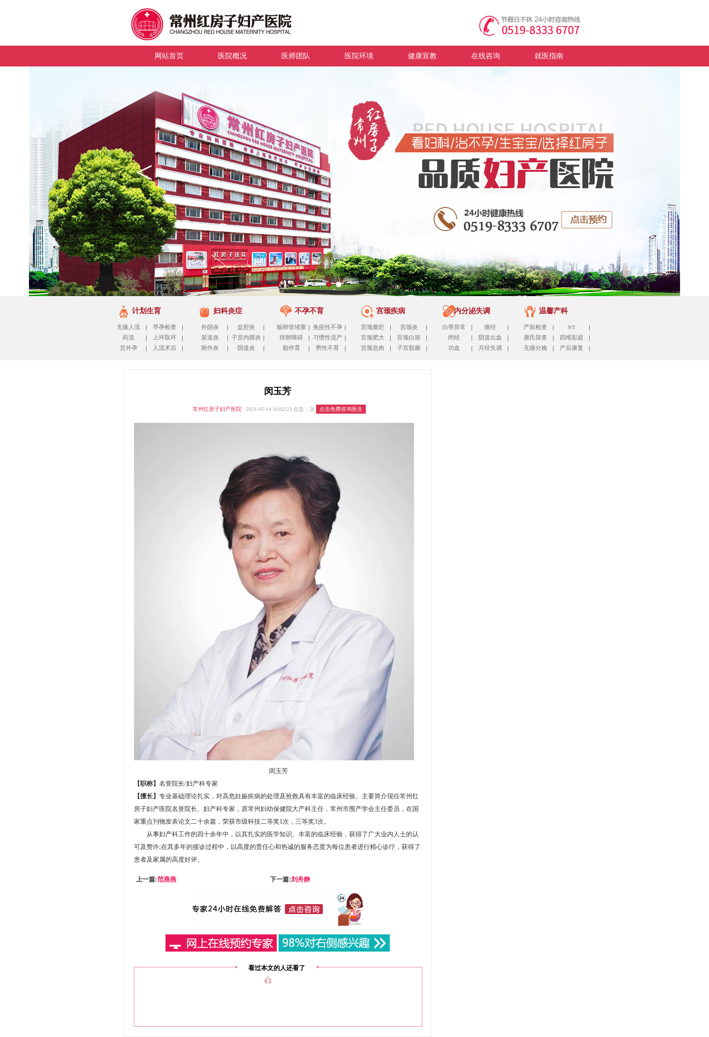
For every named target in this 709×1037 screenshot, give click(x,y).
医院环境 (359, 56)
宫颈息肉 (372, 347)
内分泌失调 (472, 311)
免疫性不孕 (327, 327)
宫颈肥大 (372, 337)
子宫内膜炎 (246, 337)
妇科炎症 (227, 311)
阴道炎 (246, 347)
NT (571, 327)
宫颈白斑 (409, 337)
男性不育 (327, 347)
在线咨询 (485, 56)
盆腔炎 (246, 327)
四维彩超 (571, 337)
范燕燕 (166, 879)
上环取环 (164, 337)
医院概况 (232, 56)
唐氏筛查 (535, 337)
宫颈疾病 (390, 311)
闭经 (454, 337)
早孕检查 (164, 327)
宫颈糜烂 (372, 327)
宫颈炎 (409, 327)
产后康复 (571, 347)
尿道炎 (210, 337)
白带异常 (454, 327)
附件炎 (210, 347)
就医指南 (548, 56)
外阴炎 (210, 327)
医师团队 (295, 56)
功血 (454, 347)
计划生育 (146, 311)
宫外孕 (128, 347)
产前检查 (535, 327)
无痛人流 (128, 327)
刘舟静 (300, 879)
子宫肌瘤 (409, 347)
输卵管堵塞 (291, 327)
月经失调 (490, 347)
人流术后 (164, 347)
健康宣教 (422, 56)
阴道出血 (490, 337)
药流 (128, 337)
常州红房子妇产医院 (217, 409)
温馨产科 (553, 311)
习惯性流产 (327, 337)
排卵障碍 (291, 337)
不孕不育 (309, 311)
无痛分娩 (535, 347)
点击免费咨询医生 (341, 409)
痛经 (490, 327)
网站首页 (169, 56)
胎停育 (291, 347)
